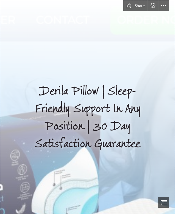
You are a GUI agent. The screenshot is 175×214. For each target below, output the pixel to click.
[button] (135, 5)
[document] (87, 107)
